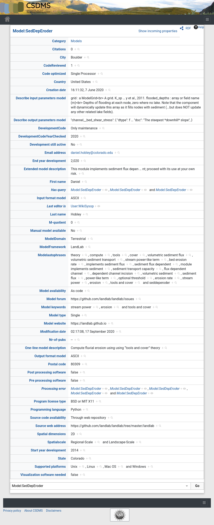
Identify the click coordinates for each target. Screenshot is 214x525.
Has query (58, 190)
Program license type (50, 401)
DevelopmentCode (52, 128)
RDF (188, 28)
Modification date (53, 332)
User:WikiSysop (82, 206)
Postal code (57, 364)
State (62, 458)
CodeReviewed (54, 66)
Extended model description (45, 169)
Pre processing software (47, 380)
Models (76, 41)
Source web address (51, 426)
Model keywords (53, 307)
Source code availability (48, 418)
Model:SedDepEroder (32, 30)
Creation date (56, 90)
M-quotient (57, 222)
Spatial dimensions (51, 434)
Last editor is (56, 206)
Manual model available (48, 231)
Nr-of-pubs (57, 340)
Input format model (51, 198)
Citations (59, 49)
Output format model (50, 356)
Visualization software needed (43, 475)
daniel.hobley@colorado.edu (92, 153)
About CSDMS (33, 510)
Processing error (54, 389)
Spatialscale (56, 442)
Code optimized (54, 74)
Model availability (52, 291)
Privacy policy (12, 510)
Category (59, 41)
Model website (55, 323)
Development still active (48, 145)
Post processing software (47, 372)
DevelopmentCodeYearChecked (42, 136)
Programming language (48, 410)
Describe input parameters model (41, 98)
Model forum (56, 299)
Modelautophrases (52, 255)
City (63, 57)
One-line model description (45, 348)
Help (199, 27)
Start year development (48, 450)
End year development (49, 161)
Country (60, 82)
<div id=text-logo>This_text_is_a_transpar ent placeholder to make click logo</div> (6, 7)
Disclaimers (53, 510)
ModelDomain (55, 239)
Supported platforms (50, 467)
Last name (58, 214)
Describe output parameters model (40, 120)
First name (58, 182)
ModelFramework (52, 247)
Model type (57, 315)
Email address (55, 153)
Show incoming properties (157, 31)
